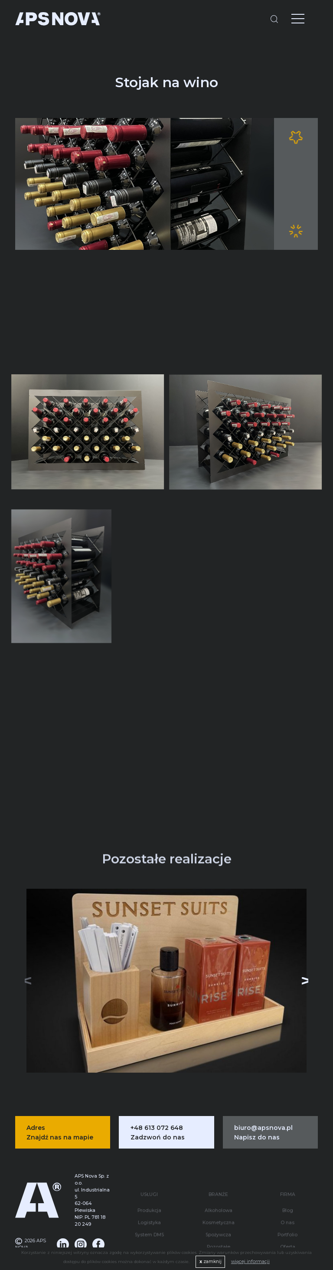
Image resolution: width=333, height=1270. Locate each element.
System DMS (149, 1205)
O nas (287, 1193)
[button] (303, 972)
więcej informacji (250, 1261)
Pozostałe (218, 1217)
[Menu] (291, 19)
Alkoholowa (218, 1181)
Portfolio (287, 1205)
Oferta (287, 1217)
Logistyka (149, 1193)
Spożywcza (218, 1205)
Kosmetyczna (218, 1193)
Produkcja (149, 1181)
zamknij (210, 1261)
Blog (287, 1181)
